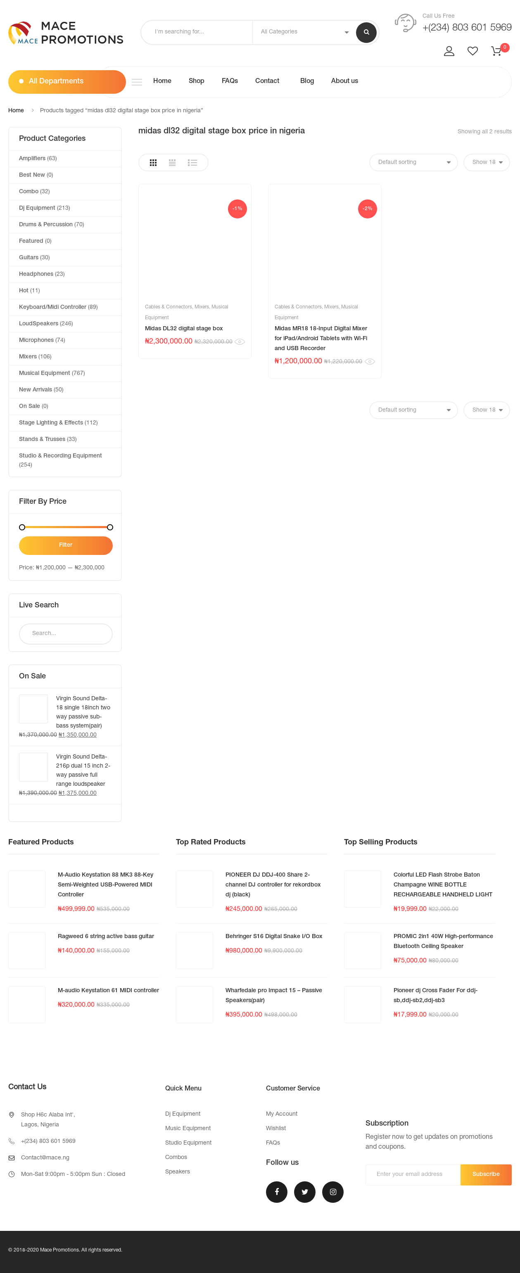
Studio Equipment (188, 1143)
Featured (31, 241)
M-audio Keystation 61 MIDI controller (108, 991)
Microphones (36, 341)
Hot (23, 291)
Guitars (28, 258)
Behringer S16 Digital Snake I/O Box (274, 937)
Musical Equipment (44, 374)
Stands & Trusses (42, 440)
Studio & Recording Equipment (60, 456)
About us (344, 81)
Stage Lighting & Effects (51, 423)
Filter (65, 545)
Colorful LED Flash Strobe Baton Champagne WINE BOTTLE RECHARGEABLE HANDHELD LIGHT (443, 885)
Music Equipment (188, 1129)
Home (162, 81)
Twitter (305, 1192)
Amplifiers (32, 159)
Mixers (202, 307)
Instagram (333, 1192)
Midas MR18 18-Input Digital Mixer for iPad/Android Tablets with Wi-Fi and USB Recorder (321, 339)
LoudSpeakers (38, 324)
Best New (32, 175)
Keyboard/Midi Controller (52, 308)
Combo (28, 192)
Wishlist (276, 1129)
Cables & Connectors (168, 307)
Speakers (177, 1172)
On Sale (29, 407)
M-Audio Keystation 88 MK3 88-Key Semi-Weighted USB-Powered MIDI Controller (105, 885)
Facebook (276, 1192)
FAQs (230, 81)
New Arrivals (35, 390)
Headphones (36, 274)
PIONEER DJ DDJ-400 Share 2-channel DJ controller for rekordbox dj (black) (273, 885)
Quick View (240, 342)
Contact (267, 81)
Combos (176, 1158)
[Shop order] (413, 162)
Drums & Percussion (46, 225)
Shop (196, 81)
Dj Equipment (37, 208)
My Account (281, 1114)
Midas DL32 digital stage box (184, 329)
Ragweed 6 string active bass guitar (106, 937)
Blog (306, 81)
